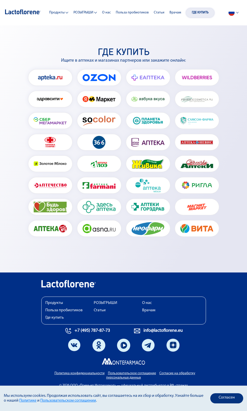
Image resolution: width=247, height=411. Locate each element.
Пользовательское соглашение (132, 373)
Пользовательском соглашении (68, 401)
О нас (106, 12)
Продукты (58, 13)
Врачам (175, 12)
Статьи (159, 12)
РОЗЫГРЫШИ (85, 13)
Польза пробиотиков (132, 12)
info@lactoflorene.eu (163, 330)
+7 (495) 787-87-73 (92, 330)
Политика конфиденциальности (79, 373)
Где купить (200, 12)
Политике (27, 401)
